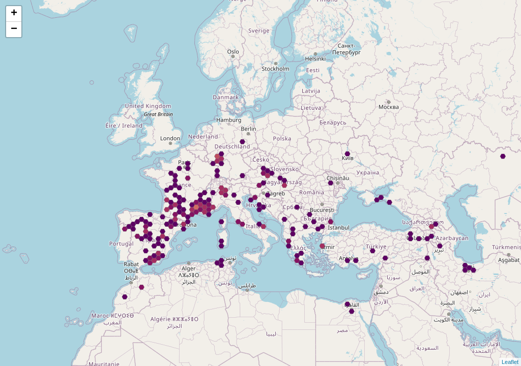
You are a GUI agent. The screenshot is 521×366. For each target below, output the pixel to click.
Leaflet (510, 362)
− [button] (14, 29)
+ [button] (14, 13)
